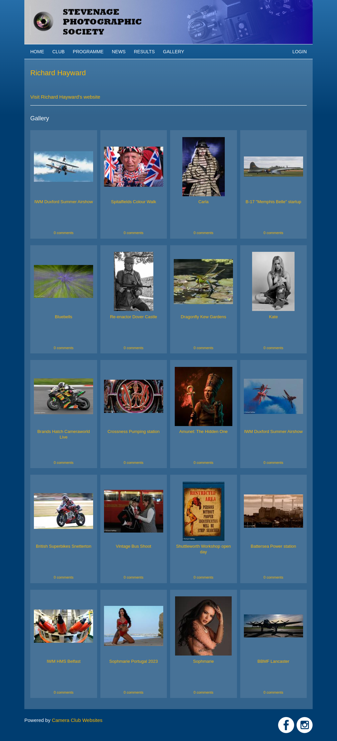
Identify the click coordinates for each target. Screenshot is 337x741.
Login (299, 51)
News (119, 51)
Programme (88, 51)
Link (286, 725)
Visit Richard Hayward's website (65, 97)
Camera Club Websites (77, 720)
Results (144, 51)
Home (37, 51)
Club (58, 51)
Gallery (173, 51)
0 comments (63, 233)
